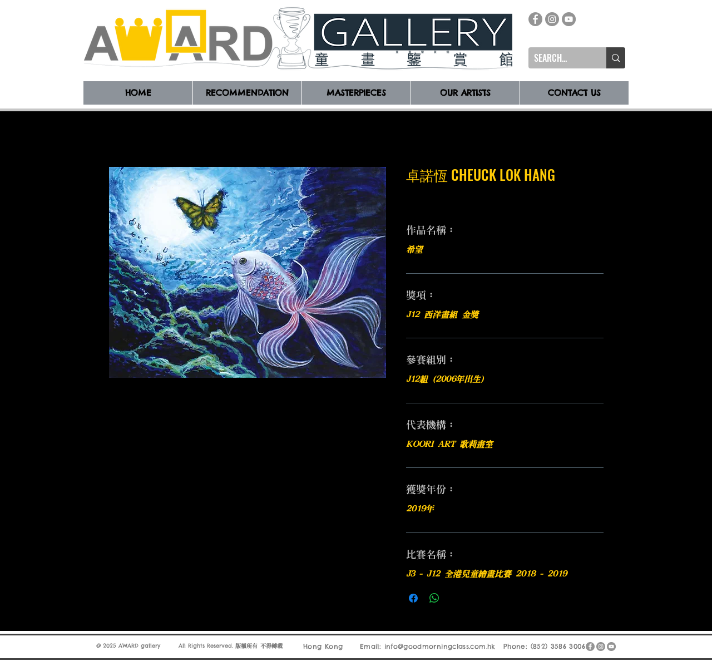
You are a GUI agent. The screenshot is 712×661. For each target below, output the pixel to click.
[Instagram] (552, 19)
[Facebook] (535, 19)
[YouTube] (569, 19)
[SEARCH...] (558, 57)
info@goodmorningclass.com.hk (440, 646)
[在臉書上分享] (413, 598)
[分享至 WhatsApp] (434, 598)
